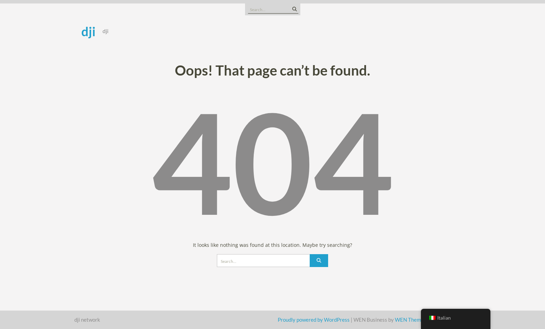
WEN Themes (410, 319)
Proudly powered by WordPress (314, 319)
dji (88, 31)
